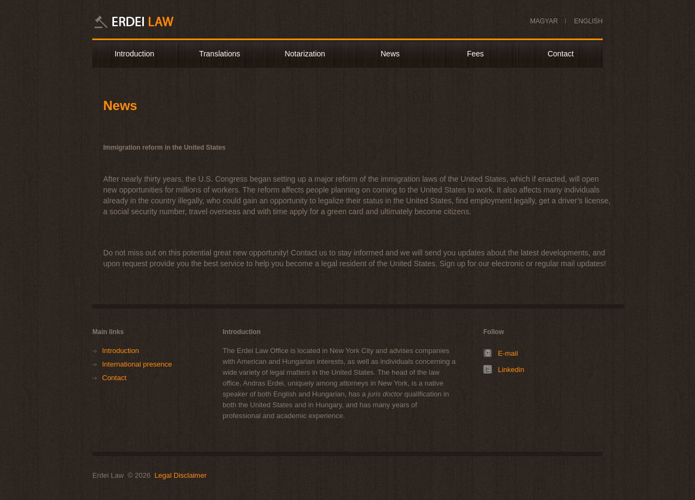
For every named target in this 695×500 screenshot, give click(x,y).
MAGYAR (544, 21)
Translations (220, 53)
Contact (560, 53)
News (390, 53)
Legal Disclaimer (180, 475)
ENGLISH (588, 21)
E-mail (508, 353)
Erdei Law (148, 21)
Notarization (305, 53)
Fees (475, 53)
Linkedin (511, 370)
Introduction (134, 53)
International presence (137, 364)
